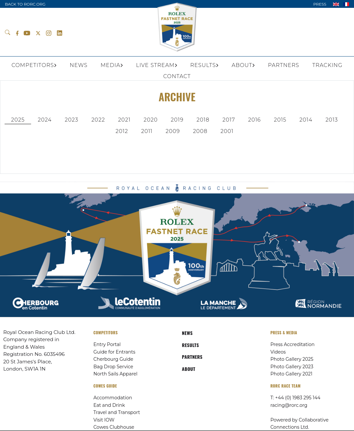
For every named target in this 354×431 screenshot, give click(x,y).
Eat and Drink (109, 405)
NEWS (187, 332)
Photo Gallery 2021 (291, 374)
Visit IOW (104, 420)
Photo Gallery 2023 (292, 367)
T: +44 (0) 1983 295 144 (296, 398)
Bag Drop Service (113, 367)
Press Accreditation (293, 344)
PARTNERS (192, 356)
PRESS (319, 4)
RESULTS (190, 344)
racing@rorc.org (289, 405)
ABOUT (188, 368)
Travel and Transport (117, 412)
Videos (278, 352)
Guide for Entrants (114, 352)
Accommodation (113, 398)
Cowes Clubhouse (114, 427)
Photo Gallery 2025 (292, 359)
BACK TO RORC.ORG (25, 4)
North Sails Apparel (116, 374)
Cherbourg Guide (113, 359)
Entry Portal (107, 344)
